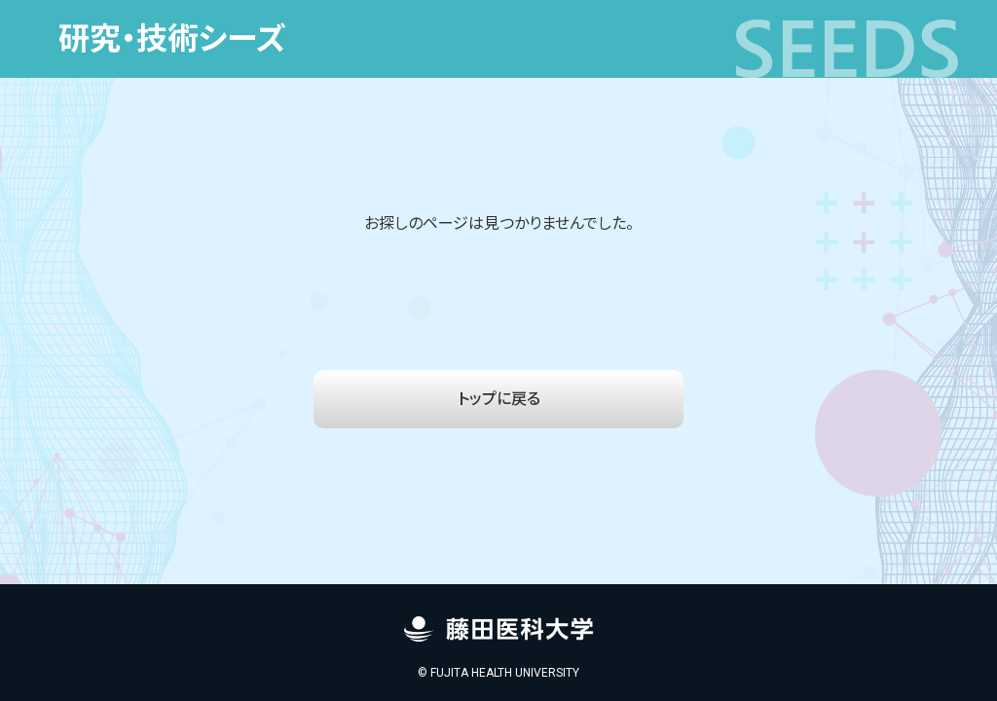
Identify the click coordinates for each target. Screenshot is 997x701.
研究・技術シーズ (172, 38)
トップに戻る (499, 398)
